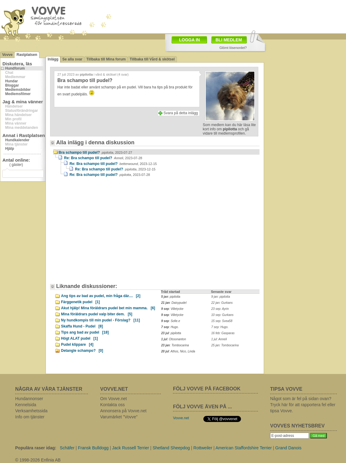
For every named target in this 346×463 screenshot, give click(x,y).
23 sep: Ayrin (220, 308)
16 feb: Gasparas (223, 333)
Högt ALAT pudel (79, 338)
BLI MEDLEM (228, 39)
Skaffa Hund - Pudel (82, 326)
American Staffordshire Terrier (243, 447)
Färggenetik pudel (80, 302)
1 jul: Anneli (219, 339)
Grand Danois (288, 447)
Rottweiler (202, 447)
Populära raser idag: (35, 447)
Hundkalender (17, 140)
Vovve (7, 55)
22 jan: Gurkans (222, 302)
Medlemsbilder (18, 89)
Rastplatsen (26, 55)
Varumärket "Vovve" (118, 416)
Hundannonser (29, 398)
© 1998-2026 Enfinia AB (38, 460)
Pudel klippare (77, 344)
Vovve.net (181, 418)
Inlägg (53, 59)
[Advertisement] (104, 233)
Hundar (11, 81)
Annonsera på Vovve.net (123, 410)
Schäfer (67, 447)
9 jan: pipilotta (220, 296)
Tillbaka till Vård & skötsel (152, 59)
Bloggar (12, 85)
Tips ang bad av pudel (85, 332)
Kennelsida (25, 404)
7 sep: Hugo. (220, 327)
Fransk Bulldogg (93, 447)
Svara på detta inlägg (181, 113)
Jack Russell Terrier (130, 447)
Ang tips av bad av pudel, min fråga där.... (100, 296)
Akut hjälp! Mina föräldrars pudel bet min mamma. (108, 308)
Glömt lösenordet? (233, 48)
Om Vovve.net (113, 398)
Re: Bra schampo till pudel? (103, 158)
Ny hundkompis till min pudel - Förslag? (100, 320)
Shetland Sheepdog (171, 447)
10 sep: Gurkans (222, 315)
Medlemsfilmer (18, 94)
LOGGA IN (189, 39)
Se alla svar (72, 59)
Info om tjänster (30, 416)
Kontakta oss (112, 404)
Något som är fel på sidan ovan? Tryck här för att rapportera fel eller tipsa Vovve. (302, 404)
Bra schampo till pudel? (95, 152)
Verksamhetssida (31, 410)
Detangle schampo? (82, 350)
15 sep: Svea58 (221, 321)
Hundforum (15, 68)
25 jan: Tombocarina (225, 345)
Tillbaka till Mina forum (106, 59)
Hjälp (9, 148)
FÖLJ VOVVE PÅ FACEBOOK (206, 388)
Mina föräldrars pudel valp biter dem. (96, 314)
